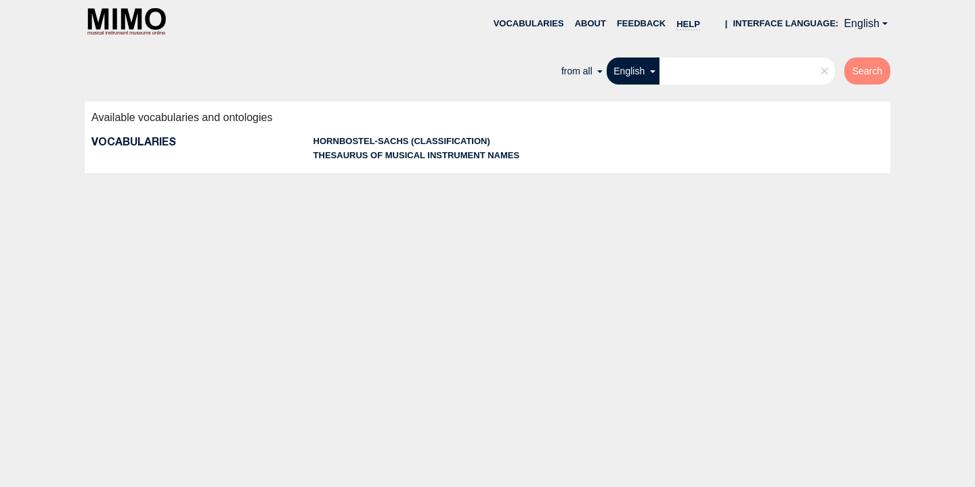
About (590, 23)
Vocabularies (529, 23)
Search (867, 71)
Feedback (641, 23)
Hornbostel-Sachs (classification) (401, 141)
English (861, 23)
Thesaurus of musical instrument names (416, 155)
